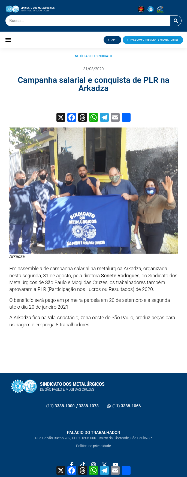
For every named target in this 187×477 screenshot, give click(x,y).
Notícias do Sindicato (93, 56)
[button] (8, 39)
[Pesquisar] (175, 21)
